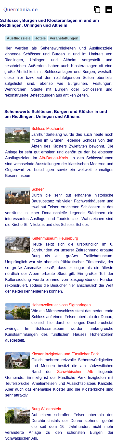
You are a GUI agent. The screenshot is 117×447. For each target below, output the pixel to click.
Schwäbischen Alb (75, 372)
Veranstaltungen (64, 38)
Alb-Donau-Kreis (53, 158)
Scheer (37, 189)
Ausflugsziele (18, 38)
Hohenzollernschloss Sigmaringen (61, 305)
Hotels (40, 38)
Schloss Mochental (47, 128)
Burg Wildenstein (46, 409)
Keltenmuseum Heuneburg (54, 238)
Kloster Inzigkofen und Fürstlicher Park (65, 354)
